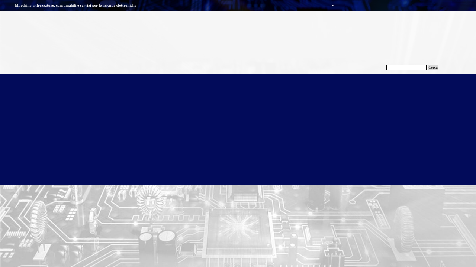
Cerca (433, 67)
